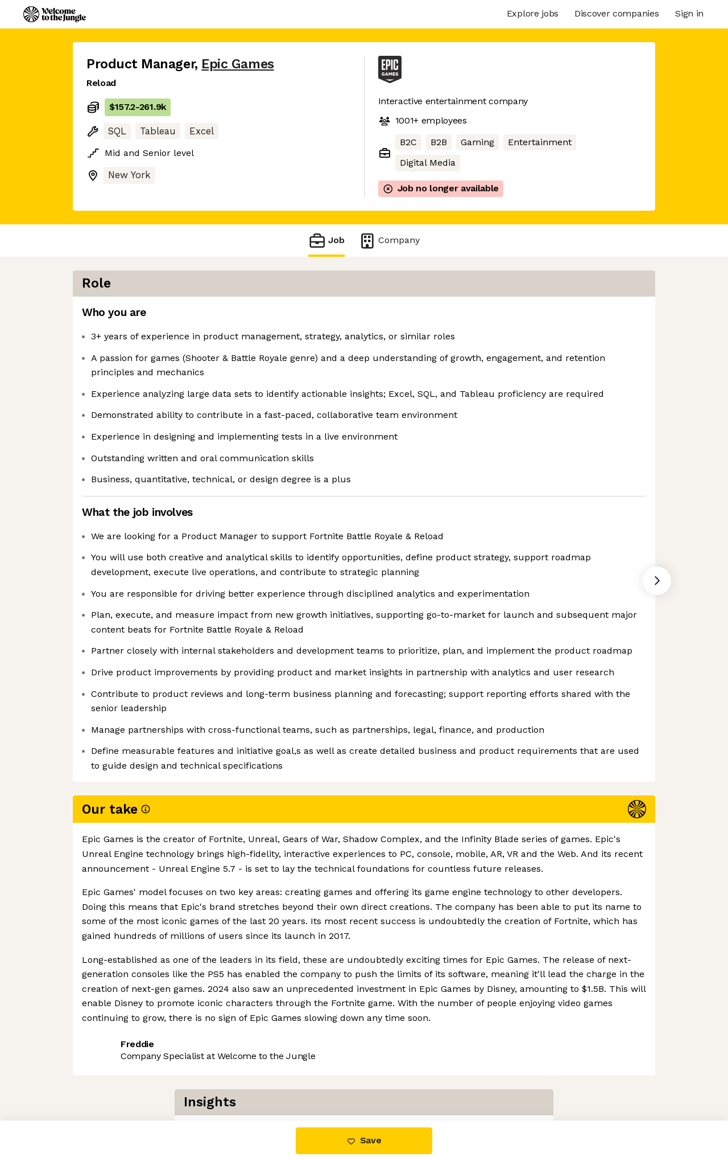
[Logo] (54, 14)
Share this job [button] (118, 1072)
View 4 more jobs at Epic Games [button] (237, 1072)
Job (326, 240)
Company (389, 240)
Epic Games (237, 64)
